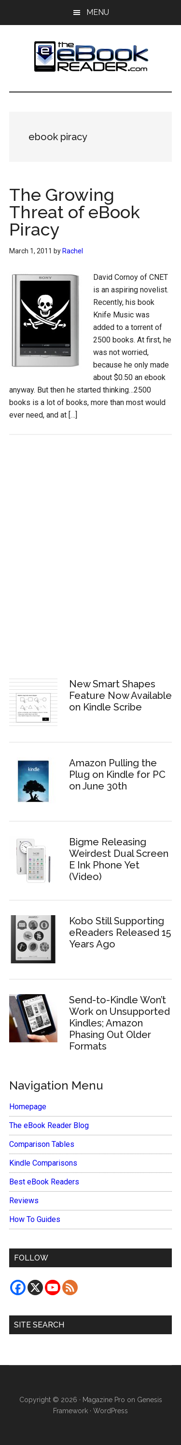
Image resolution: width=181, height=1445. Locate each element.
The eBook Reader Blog (49, 1125)
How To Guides (34, 1219)
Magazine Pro (104, 1400)
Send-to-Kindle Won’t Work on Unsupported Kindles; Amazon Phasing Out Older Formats (119, 1023)
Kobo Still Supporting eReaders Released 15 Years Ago (120, 932)
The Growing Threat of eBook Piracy (74, 211)
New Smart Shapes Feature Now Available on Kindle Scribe (120, 695)
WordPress (110, 1411)
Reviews (24, 1200)
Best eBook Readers (44, 1181)
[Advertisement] (90, 555)
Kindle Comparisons (43, 1163)
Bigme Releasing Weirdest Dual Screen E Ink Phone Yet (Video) (118, 859)
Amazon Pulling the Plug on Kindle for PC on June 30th (117, 774)
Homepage (27, 1106)
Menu (97, 12)
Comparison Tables (41, 1144)
